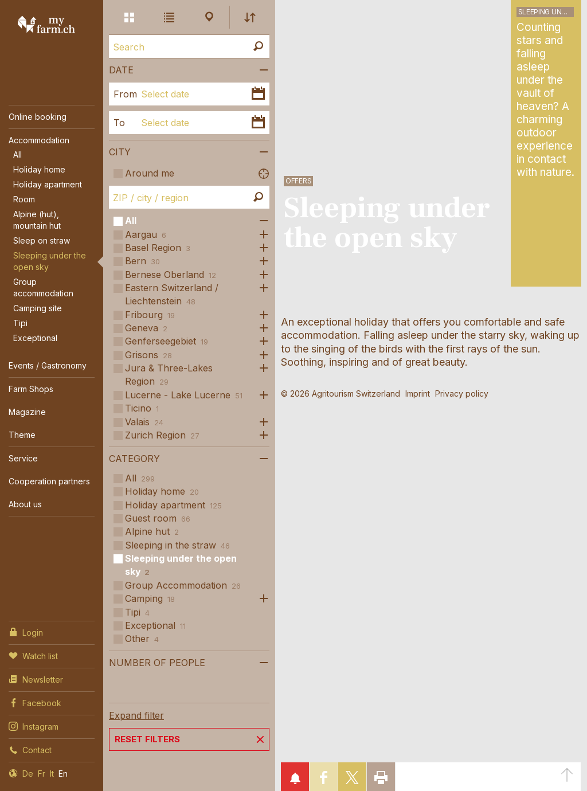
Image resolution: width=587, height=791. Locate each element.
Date (121, 70)
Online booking (37, 117)
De (27, 773)
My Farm (46, 24)
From (123, 94)
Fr (41, 773)
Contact (30, 749)
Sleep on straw (41, 240)
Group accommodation (43, 287)
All (17, 154)
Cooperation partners (49, 481)
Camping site (37, 308)
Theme (22, 435)
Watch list (33, 655)
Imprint (417, 393)
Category (134, 458)
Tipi (20, 323)
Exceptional (35, 338)
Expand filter (136, 715)
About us (25, 504)
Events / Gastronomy (48, 365)
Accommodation (39, 140)
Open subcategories (260, 221)
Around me (149, 173)
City (120, 152)
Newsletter (36, 678)
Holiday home (39, 169)
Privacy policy (461, 393)
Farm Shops (31, 389)
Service (23, 458)
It (52, 773)
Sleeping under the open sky (49, 261)
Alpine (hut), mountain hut (37, 219)
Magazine (27, 412)
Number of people (157, 662)
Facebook (35, 702)
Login (26, 631)
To (119, 122)
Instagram (33, 725)
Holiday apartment (47, 184)
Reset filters (147, 739)
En (63, 773)
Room (24, 199)
